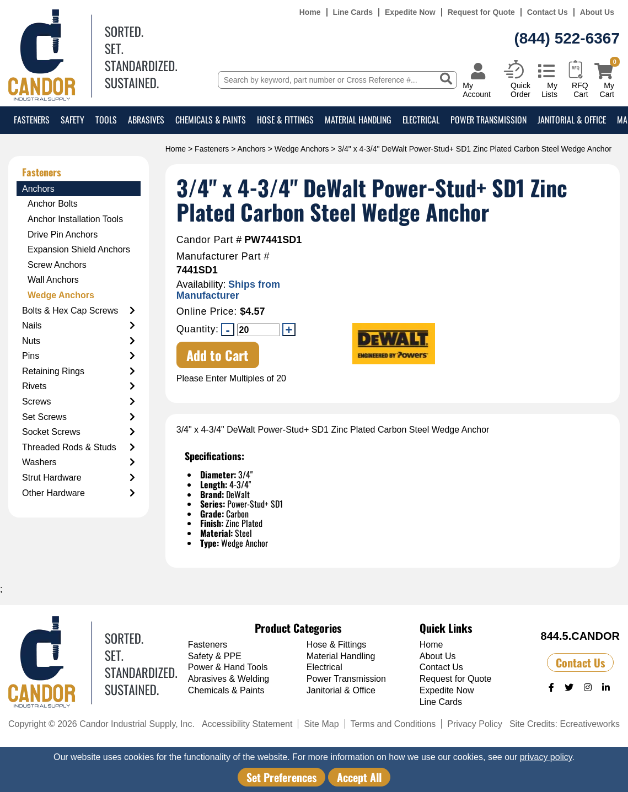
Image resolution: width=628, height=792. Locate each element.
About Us (597, 12)
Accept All (359, 777)
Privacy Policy (474, 724)
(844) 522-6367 (567, 38)
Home (310, 12)
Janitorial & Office (572, 119)
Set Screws (78, 417)
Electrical (420, 119)
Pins (78, 356)
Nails (78, 326)
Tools (106, 119)
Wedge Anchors (302, 148)
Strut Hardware (78, 478)
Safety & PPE (214, 656)
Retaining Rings (78, 371)
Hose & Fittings (285, 119)
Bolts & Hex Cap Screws (78, 311)
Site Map (321, 724)
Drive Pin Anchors (63, 234)
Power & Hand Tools (228, 667)
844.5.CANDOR (580, 636)
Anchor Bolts (53, 203)
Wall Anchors (53, 279)
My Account (477, 89)
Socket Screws (78, 432)
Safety (72, 119)
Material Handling (358, 119)
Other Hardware (78, 493)
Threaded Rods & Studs (78, 447)
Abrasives (146, 119)
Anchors (252, 148)
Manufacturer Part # (223, 256)
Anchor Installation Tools (75, 219)
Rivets (78, 386)
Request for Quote (481, 12)
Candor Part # (209, 240)
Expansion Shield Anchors (79, 249)
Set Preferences (281, 777)
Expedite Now (410, 12)
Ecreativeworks (590, 724)
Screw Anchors (57, 265)
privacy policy (546, 757)
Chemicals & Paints (210, 119)
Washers (78, 462)
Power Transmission (488, 119)
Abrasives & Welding (228, 678)
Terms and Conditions (393, 724)
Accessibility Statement (247, 724)
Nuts (78, 341)
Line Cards (353, 12)
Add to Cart (217, 355)
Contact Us (547, 12)
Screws (78, 402)
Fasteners (32, 119)
